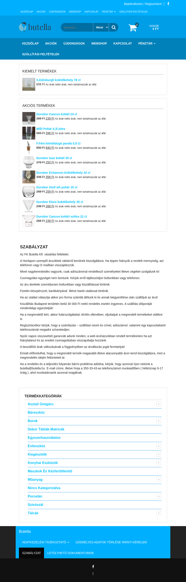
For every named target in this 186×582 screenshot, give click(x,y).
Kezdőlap (27, 11)
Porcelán (35, 496)
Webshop (75, 11)
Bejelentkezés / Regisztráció (143, 4)
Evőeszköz (36, 446)
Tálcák (33, 513)
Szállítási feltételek (133, 11)
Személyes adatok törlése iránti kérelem (111, 542)
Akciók (41, 11)
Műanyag (35, 479)
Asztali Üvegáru (40, 404)
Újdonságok (57, 11)
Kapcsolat (92, 11)
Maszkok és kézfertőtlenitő (50, 471)
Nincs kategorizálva (44, 488)
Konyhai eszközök (43, 463)
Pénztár (109, 11)
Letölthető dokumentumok (70, 553)
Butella (25, 531)
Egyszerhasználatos (44, 437)
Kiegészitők (37, 454)
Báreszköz (36, 412)
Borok (33, 421)
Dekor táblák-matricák (46, 429)
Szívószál (35, 505)
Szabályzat (31, 553)
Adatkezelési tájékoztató (45, 542)
